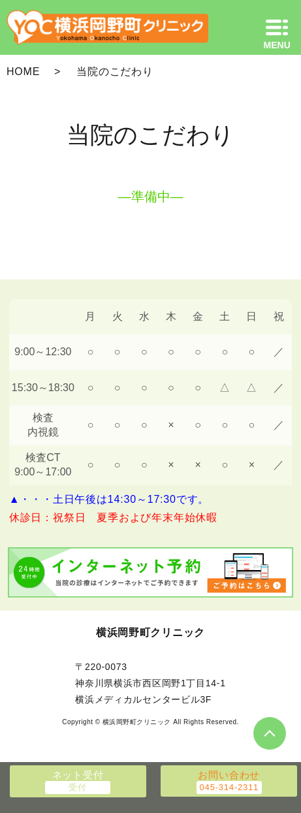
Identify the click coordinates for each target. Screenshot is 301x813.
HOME (23, 71)
